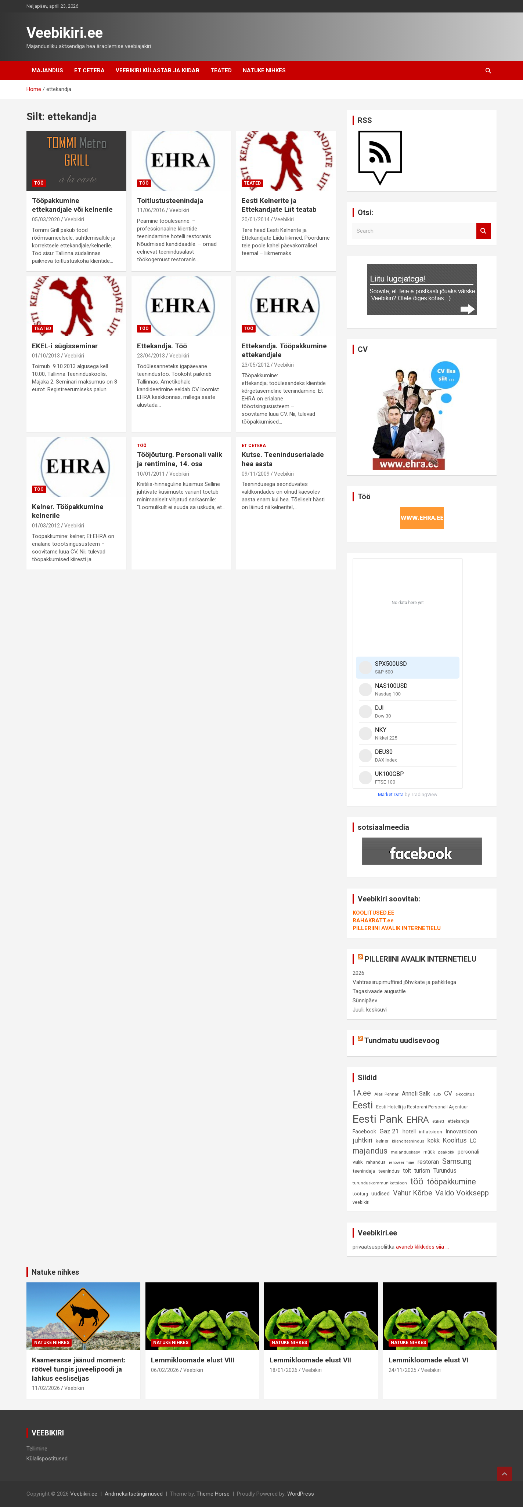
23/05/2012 (256, 365)
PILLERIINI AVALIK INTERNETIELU (397, 928)
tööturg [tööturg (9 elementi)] (360, 1193)
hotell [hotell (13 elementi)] (409, 1131)
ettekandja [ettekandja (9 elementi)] (458, 1121)
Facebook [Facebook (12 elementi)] (364, 1132)
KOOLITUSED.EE (373, 912)
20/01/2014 (256, 219)
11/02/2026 (46, 1388)
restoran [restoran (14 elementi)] (428, 1162)
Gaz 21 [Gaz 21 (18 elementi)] (389, 1131)
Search (483, 231)
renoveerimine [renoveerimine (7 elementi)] (401, 1162)
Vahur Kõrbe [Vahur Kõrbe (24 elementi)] (412, 1193)
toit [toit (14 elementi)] (407, 1171)
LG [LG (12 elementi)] (473, 1141)
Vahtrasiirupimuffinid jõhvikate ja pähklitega (404, 982)
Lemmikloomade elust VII (310, 1360)
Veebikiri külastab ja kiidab (157, 70)
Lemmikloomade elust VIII (192, 1360)
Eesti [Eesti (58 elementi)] (363, 1105)
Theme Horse (213, 1493)
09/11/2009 (256, 474)
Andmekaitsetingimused (134, 1493)
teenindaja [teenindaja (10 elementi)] (364, 1171)
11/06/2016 (151, 210)
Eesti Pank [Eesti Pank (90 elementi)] (378, 1119)
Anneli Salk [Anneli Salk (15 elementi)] (416, 1093)
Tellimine (36, 1448)
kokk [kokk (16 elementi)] (434, 1140)
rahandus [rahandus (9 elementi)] (376, 1162)
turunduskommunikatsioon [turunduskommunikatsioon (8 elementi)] (380, 1182)
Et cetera (89, 70)
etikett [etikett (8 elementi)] (438, 1121)
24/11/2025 (402, 1370)
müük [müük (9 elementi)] (429, 1152)
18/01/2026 (283, 1370)
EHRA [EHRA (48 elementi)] (417, 1119)
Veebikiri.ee (64, 32)
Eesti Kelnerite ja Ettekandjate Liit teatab (279, 205)
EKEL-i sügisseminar (65, 346)
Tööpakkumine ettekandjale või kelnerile (72, 205)
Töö (39, 183)
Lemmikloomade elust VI (428, 1360)
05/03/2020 (46, 219)
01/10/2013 (46, 356)
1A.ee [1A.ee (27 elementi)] (362, 1093)
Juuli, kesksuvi (370, 1009)
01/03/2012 (46, 526)
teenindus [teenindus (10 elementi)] (389, 1171)
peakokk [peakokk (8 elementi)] (446, 1152)
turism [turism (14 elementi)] (422, 1171)
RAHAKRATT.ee (373, 920)
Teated (221, 70)
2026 (358, 973)
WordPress (300, 1493)
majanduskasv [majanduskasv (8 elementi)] (405, 1152)
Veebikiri (74, 219)
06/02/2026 (165, 1370)
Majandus (47, 70)
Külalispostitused (47, 1458)
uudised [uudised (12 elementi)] (380, 1194)
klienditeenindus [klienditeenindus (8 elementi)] (408, 1141)
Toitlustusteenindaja (170, 200)
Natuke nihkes (264, 70)
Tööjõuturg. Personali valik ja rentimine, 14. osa (179, 459)
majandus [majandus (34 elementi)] (370, 1150)
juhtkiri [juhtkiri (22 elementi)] (362, 1140)
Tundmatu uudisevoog (402, 1040)
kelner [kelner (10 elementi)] (382, 1141)
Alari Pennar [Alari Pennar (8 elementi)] (386, 1094)
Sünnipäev (365, 1000)
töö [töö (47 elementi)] (416, 1181)
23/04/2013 (151, 356)
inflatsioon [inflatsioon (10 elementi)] (430, 1131)
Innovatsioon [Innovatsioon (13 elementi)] (461, 1131)
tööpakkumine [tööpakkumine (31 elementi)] (451, 1181)
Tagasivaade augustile (379, 991)
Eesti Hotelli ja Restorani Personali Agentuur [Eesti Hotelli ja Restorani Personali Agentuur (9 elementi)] (422, 1107)
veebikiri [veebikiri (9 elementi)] (361, 1202)
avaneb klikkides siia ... (422, 1246)
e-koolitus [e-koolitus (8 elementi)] (465, 1094)
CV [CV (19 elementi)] (448, 1093)
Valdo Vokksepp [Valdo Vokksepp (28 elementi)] (462, 1192)
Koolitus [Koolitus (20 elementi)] (455, 1140)
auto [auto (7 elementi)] (437, 1094)
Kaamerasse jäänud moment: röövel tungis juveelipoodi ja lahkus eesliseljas (79, 1369)
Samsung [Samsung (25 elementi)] (457, 1161)
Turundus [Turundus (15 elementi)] (445, 1170)
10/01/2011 (151, 474)
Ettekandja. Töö (162, 346)
